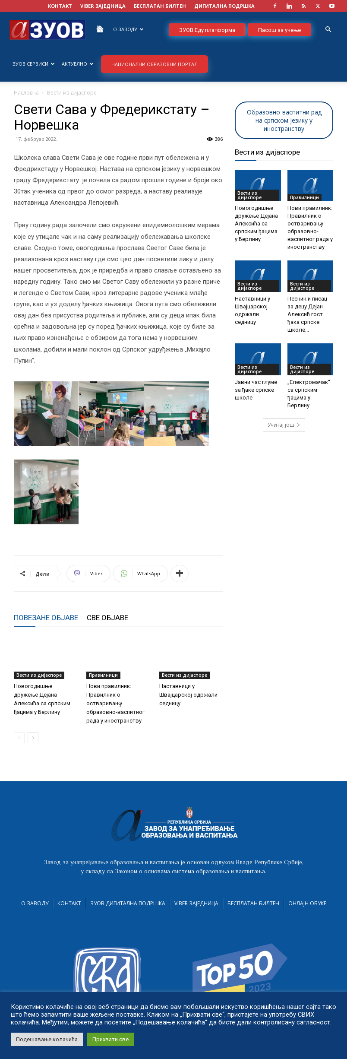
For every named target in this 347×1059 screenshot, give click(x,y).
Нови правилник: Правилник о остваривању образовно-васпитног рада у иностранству (115, 703)
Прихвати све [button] (110, 1039)
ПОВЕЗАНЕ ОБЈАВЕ (46, 617)
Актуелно (78, 63)
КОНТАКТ (60, 6)
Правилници (103, 675)
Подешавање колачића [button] (47, 1039)
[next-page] (33, 737)
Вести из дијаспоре (39, 675)
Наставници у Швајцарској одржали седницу (188, 695)
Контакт (69, 903)
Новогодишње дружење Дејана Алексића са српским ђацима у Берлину (256, 223)
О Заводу (128, 29)
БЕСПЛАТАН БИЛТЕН (160, 6)
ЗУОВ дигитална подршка (127, 903)
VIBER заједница (103, 6)
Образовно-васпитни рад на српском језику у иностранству (284, 120)
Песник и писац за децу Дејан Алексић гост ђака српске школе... (307, 314)
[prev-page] (19, 737)
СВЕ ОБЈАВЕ (107, 617)
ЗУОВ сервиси (34, 63)
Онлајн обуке (307, 903)
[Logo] (47, 29)
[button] (328, 29)
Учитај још (284, 424)
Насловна (26, 92)
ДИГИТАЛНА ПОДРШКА (224, 6)
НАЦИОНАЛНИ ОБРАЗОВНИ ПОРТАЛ (154, 64)
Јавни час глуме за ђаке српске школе (256, 390)
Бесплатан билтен (253, 903)
